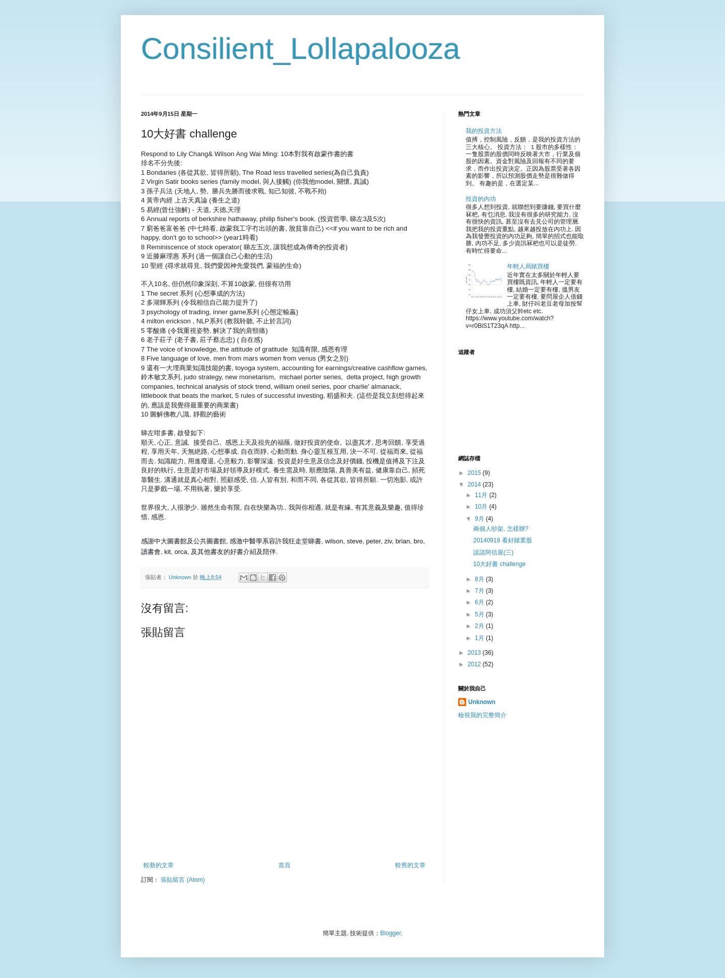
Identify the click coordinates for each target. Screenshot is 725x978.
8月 (480, 579)
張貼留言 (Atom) (182, 879)
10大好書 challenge (499, 564)
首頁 (284, 865)
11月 (482, 495)
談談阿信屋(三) (493, 552)
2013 (475, 652)
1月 (480, 638)
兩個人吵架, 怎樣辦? (500, 528)
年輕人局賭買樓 (528, 266)
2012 (475, 664)
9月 (480, 518)
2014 (475, 484)
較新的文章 (158, 865)
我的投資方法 (484, 130)
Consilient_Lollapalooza (300, 48)
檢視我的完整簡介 (482, 715)
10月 (482, 506)
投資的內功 (481, 198)
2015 (475, 472)
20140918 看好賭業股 (502, 540)
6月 (480, 602)
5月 (480, 614)
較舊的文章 (410, 865)
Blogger (390, 933)
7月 (480, 590)
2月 (480, 626)
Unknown (481, 702)
